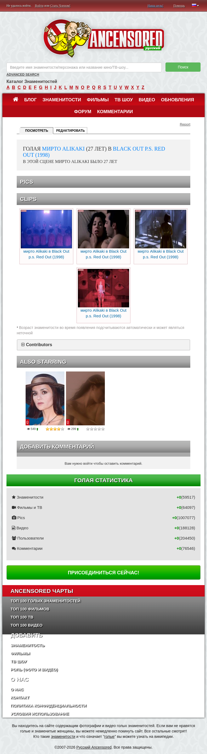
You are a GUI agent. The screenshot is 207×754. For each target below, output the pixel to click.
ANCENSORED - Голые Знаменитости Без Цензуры (104, 38)
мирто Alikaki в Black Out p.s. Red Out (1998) (46, 234)
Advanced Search (22, 75)
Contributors (39, 344)
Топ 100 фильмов (30, 609)
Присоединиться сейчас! (103, 572)
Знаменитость (27, 645)
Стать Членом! (60, 6)
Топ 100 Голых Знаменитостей (46, 601)
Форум (82, 111)
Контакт (20, 697)
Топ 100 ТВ (22, 617)
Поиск (183, 67)
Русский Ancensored (94, 747)
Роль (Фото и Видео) (34, 669)
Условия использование (40, 713)
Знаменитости (62, 99)
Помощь (179, 6)
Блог (30, 99)
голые (109, 736)
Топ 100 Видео (27, 625)
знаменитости (63, 736)
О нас (17, 689)
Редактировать (70, 131)
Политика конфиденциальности (48, 705)
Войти (39, 6)
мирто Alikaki (63, 149)
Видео (147, 99)
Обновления (177, 99)
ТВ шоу (124, 99)
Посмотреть (36, 131)
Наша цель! (155, 6)
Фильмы (98, 99)
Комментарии (115, 111)
